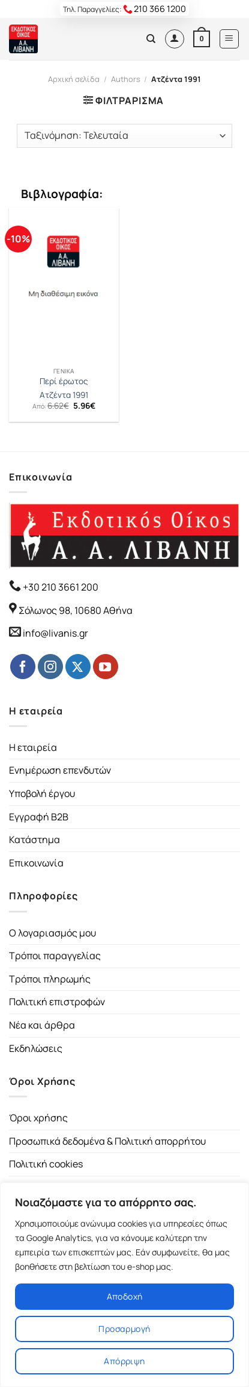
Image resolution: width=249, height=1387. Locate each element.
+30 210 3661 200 (59, 587)
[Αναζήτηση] (150, 39)
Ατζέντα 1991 (64, 395)
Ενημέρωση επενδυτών (60, 770)
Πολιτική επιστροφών (57, 1001)
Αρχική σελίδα (74, 79)
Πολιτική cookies (46, 1163)
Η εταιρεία (33, 747)
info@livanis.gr (55, 633)
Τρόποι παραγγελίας (55, 955)
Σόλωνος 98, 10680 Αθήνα (76, 610)
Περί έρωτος (64, 381)
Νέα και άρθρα (42, 1025)
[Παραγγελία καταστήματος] (124, 136)
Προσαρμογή (124, 1328)
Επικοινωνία (36, 862)
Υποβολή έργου (42, 793)
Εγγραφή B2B (38, 816)
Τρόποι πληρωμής (50, 979)
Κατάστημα (34, 839)
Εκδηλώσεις (35, 1048)
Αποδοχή (125, 1296)
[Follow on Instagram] (50, 666)
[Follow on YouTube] (105, 666)
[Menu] (229, 38)
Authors (125, 79)
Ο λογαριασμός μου (52, 932)
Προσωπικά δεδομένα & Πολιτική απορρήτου (107, 1141)
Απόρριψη (124, 1361)
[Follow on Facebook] (22, 666)
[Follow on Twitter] (78, 666)
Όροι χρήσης (38, 1117)
